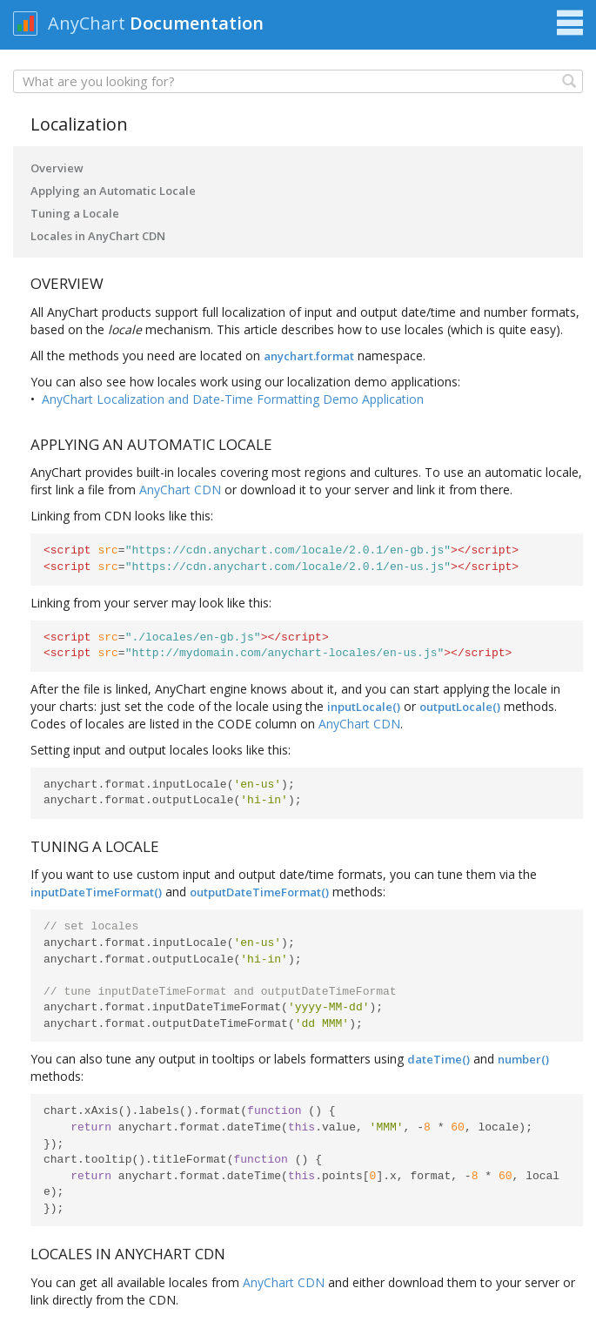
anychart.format (309, 356)
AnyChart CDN (180, 489)
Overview (57, 168)
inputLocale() (363, 706)
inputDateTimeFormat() (96, 892)
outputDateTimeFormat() (259, 892)
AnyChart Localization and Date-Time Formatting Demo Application (233, 399)
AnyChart (86, 23)
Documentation (197, 23)
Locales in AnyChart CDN (97, 236)
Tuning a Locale (74, 213)
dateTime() (438, 1059)
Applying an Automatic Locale (113, 190)
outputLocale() (459, 706)
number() (523, 1059)
